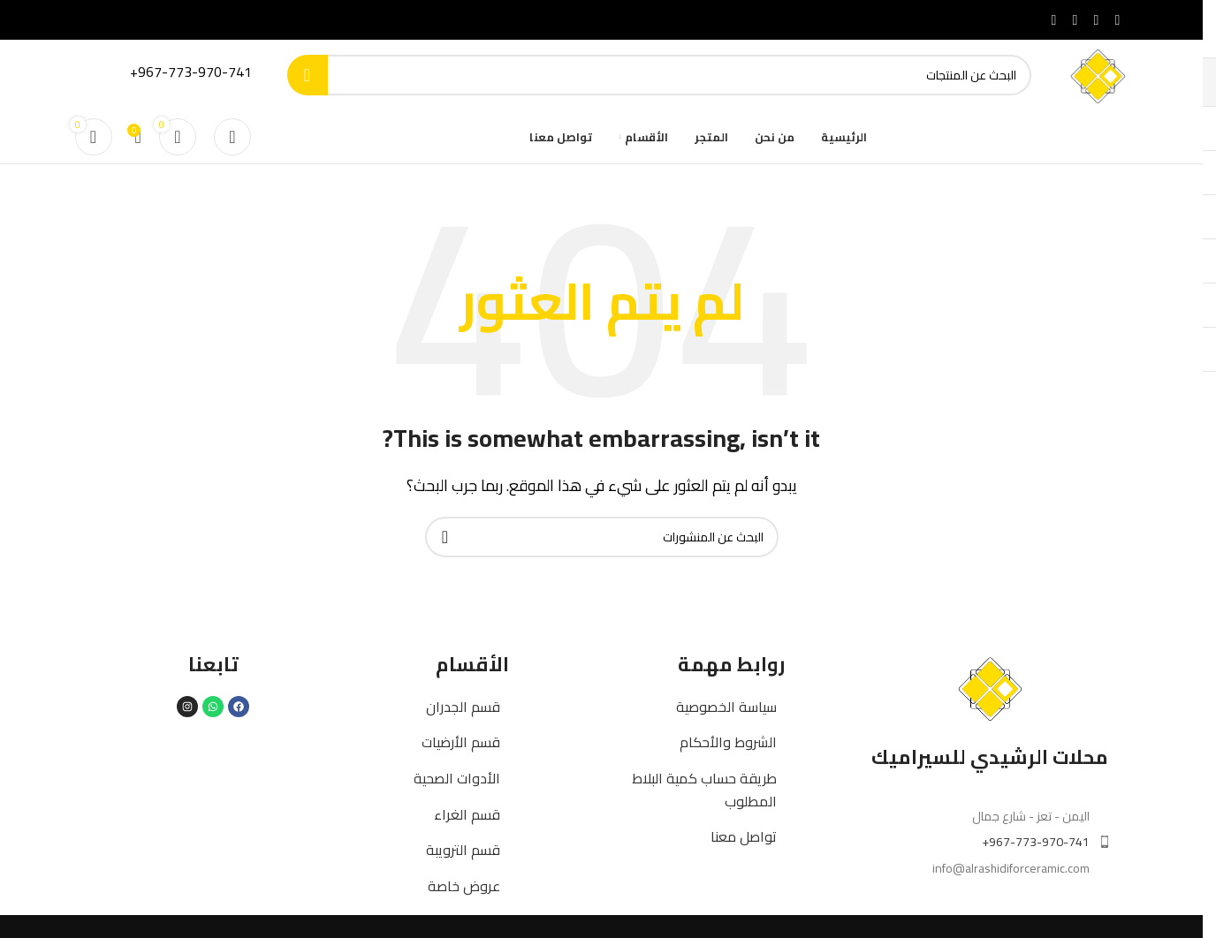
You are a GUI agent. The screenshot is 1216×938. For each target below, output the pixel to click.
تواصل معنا (744, 836)
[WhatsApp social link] (1075, 19)
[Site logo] (1097, 73)
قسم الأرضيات (461, 742)
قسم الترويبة (463, 849)
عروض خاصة (464, 886)
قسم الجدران (463, 706)
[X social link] (1096, 19)
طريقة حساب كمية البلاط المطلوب (704, 789)
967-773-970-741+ (1036, 841)
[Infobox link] (172, 75)
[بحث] (659, 75)
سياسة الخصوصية (726, 706)
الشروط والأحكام (728, 742)
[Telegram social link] (1054, 19)
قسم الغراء (467, 814)
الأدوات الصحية (457, 778)
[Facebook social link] (1118, 19)
